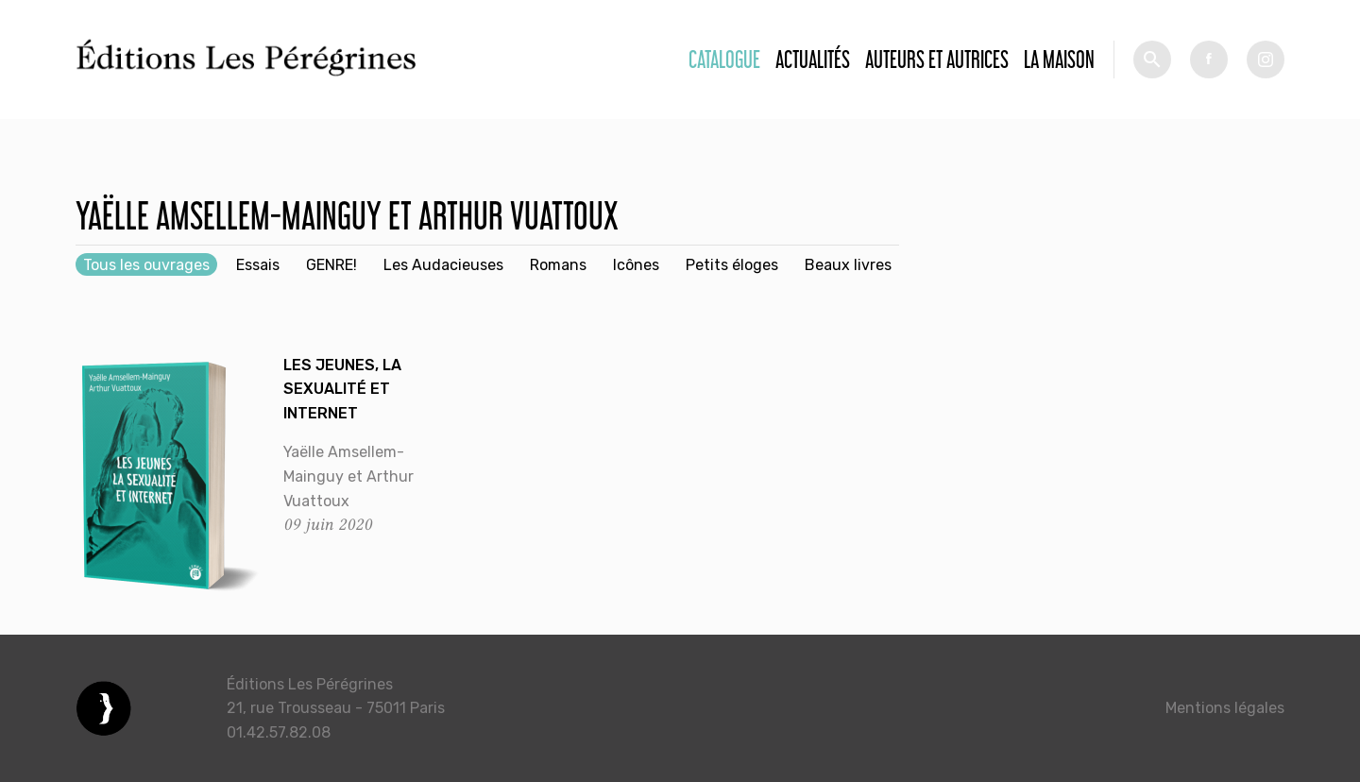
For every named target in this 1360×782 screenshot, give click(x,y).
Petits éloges (732, 265)
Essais (258, 265)
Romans (558, 265)
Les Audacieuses (443, 265)
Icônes (636, 265)
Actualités (812, 59)
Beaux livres (848, 265)
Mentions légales (1224, 708)
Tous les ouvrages (146, 265)
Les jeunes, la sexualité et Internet (342, 389)
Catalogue (724, 59)
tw (1265, 59)
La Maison (1059, 59)
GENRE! (331, 265)
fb (1209, 59)
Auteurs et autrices (937, 59)
